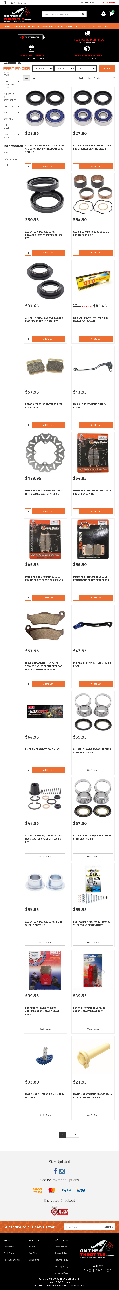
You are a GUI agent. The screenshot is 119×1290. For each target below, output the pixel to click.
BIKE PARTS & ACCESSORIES (67, 26)
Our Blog (33, 1253)
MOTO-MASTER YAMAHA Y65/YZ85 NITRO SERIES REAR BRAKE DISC (43, 492)
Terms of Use (61, 1246)
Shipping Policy (62, 1272)
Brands (8, 26)
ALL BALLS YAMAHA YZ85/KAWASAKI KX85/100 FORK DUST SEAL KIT (44, 319)
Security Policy (61, 1266)
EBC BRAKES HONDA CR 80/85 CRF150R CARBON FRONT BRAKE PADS (42, 1011)
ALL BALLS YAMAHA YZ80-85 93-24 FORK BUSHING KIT (91, 233)
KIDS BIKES (6, 136)
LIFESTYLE (86, 26)
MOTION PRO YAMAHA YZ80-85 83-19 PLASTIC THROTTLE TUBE (92, 1096)
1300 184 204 (16, 2)
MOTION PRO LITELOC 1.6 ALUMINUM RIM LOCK (44, 1096)
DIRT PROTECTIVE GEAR (42, 26)
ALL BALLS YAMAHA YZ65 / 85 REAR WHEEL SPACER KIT (43, 923)
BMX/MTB (97, 26)
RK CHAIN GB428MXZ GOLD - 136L (42, 749)
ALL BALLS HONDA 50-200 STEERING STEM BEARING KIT (92, 750)
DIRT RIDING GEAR (22, 26)
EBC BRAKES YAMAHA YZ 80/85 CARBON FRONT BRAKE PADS (89, 1009)
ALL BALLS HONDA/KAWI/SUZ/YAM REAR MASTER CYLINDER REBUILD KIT (43, 839)
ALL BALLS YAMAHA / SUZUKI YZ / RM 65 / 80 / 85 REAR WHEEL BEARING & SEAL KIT (44, 149)
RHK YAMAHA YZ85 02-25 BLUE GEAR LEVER (92, 664)
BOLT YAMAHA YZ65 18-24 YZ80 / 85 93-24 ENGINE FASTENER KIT (91, 923)
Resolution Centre (12, 1259)
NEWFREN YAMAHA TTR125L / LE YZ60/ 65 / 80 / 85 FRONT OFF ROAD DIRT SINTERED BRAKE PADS (43, 666)
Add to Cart (48, 166)
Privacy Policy (61, 1253)
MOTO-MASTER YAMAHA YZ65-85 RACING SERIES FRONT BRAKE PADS (44, 578)
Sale (106, 26)
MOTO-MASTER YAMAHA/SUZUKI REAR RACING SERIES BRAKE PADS (91, 578)
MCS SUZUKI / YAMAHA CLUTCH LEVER (89, 406)
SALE (6, 112)
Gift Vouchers (108, 2)
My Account (9, 1246)
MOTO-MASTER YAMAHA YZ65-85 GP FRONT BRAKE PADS (92, 492)
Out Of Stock (93, 770)
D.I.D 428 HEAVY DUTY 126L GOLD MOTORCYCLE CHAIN (90, 319)
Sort (81, 77)
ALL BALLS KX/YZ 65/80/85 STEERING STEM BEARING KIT (92, 837)
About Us (84, 2)
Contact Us (95, 2)
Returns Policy (10, 158)
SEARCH (106, 68)
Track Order (9, 1253)
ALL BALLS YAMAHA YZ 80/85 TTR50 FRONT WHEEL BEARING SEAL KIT (92, 147)
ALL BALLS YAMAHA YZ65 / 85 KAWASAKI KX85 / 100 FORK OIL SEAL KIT (44, 235)
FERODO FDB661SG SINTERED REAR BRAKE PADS (44, 406)
